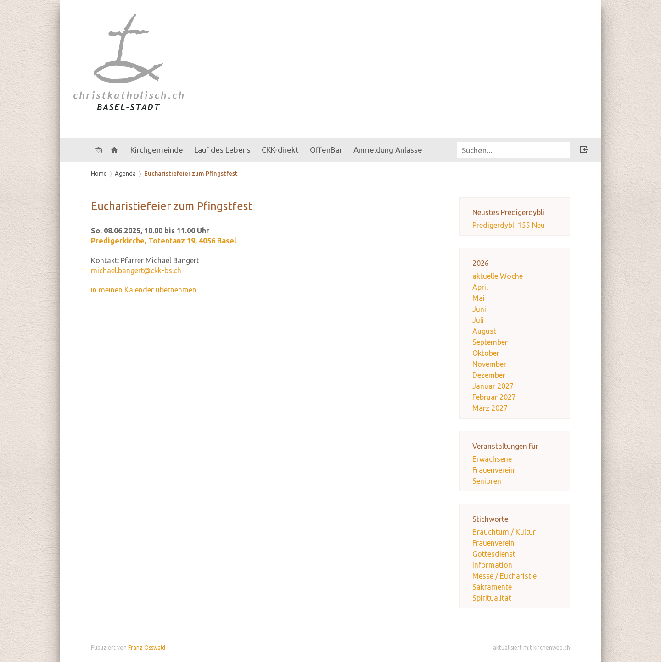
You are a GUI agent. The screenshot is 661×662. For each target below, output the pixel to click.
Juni (479, 309)
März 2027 (490, 408)
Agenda (125, 173)
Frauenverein (493, 470)
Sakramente (492, 587)
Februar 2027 (494, 397)
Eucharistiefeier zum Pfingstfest (191, 173)
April (480, 287)
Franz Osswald (146, 648)
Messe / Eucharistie (504, 576)
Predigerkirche (163, 241)
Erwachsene (492, 459)
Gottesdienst (493, 554)
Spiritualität (491, 598)
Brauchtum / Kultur (504, 532)
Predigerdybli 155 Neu (508, 225)
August (484, 331)
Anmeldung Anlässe (387, 149)
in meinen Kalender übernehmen (143, 290)
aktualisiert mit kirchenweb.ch (531, 648)
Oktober (485, 353)
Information (492, 565)
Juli (478, 320)
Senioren (486, 481)
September (490, 342)
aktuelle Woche (497, 276)
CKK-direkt (280, 149)
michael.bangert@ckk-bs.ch (136, 270)
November (489, 364)
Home (99, 173)
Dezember (488, 375)
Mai (478, 298)
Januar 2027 (493, 386)
